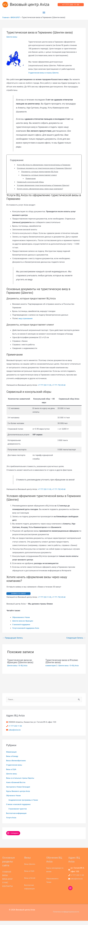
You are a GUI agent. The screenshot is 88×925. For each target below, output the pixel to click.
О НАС (5, 887)
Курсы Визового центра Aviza (19, 795)
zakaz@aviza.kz (15, 734)
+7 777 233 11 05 (45, 389)
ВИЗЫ (5, 879)
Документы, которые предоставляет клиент (41, 179)
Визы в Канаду (13, 760)
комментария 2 (51, 669)
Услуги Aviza (12, 822)
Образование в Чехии (22, 621)
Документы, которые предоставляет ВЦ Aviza (42, 175)
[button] (71, 5)
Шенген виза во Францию (24, 625)
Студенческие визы (15, 769)
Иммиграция (12, 756)
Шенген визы (12, 38)
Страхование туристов (18, 813)
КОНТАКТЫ (7, 890)
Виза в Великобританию (17, 765)
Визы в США (12, 773)
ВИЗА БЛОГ (17, 19)
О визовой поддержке (22, 628)
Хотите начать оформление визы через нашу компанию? (43, 192)
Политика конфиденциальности (66, 916)
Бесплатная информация (17, 817)
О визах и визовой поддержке (20, 808)
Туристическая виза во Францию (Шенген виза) (20, 665)
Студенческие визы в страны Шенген (45, 74)
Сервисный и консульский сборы (32, 185)
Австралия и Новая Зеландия (19, 791)
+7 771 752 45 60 (61, 389)
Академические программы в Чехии (25, 804)
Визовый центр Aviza (31, 5)
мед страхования (26, 322)
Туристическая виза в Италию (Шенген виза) (61, 665)
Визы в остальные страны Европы (22, 782)
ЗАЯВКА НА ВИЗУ (18, 597)
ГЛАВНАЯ (6, 876)
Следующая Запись (75, 642)
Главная (6, 19)
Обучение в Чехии (14, 800)
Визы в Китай (30, 882)
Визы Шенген (30, 868)
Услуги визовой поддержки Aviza (27, 632)
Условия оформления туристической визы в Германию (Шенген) (46, 189)
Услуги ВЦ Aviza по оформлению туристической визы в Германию (47, 166)
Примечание (31, 182)
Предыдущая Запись (13, 642)
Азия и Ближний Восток (17, 787)
